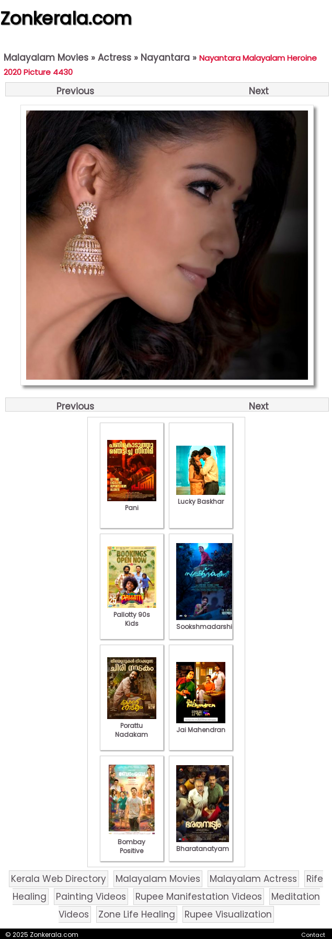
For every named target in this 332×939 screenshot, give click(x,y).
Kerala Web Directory (58, 878)
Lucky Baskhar (200, 497)
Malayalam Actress (253, 878)
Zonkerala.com (66, 18)
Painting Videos (91, 896)
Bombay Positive (131, 841)
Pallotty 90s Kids (131, 614)
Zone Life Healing (136, 914)
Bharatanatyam (202, 844)
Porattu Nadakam (131, 725)
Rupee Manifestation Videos (198, 896)
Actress (114, 57)
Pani (131, 503)
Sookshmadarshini (207, 622)
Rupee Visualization (228, 914)
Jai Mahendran (200, 725)
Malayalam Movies (46, 57)
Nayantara (165, 57)
